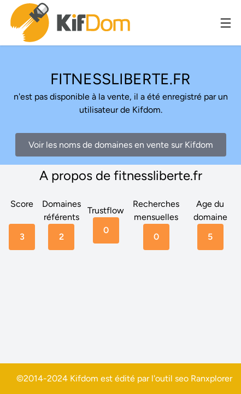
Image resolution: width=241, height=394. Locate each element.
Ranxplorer (211, 378)
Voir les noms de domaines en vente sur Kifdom (120, 145)
